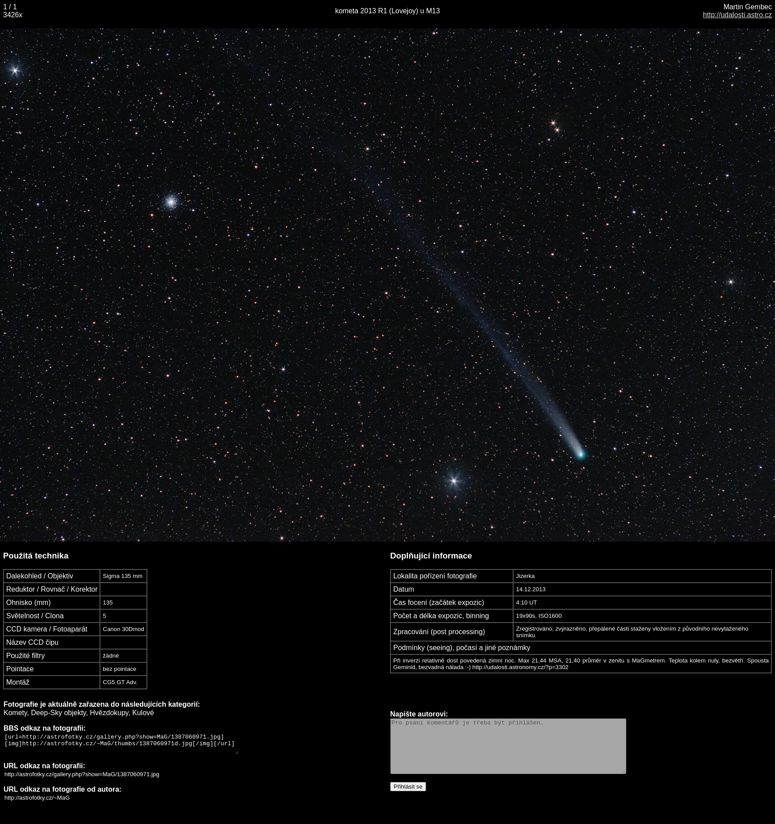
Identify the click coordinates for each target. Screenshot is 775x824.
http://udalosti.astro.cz (737, 15)
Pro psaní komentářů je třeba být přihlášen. (522, 748)
